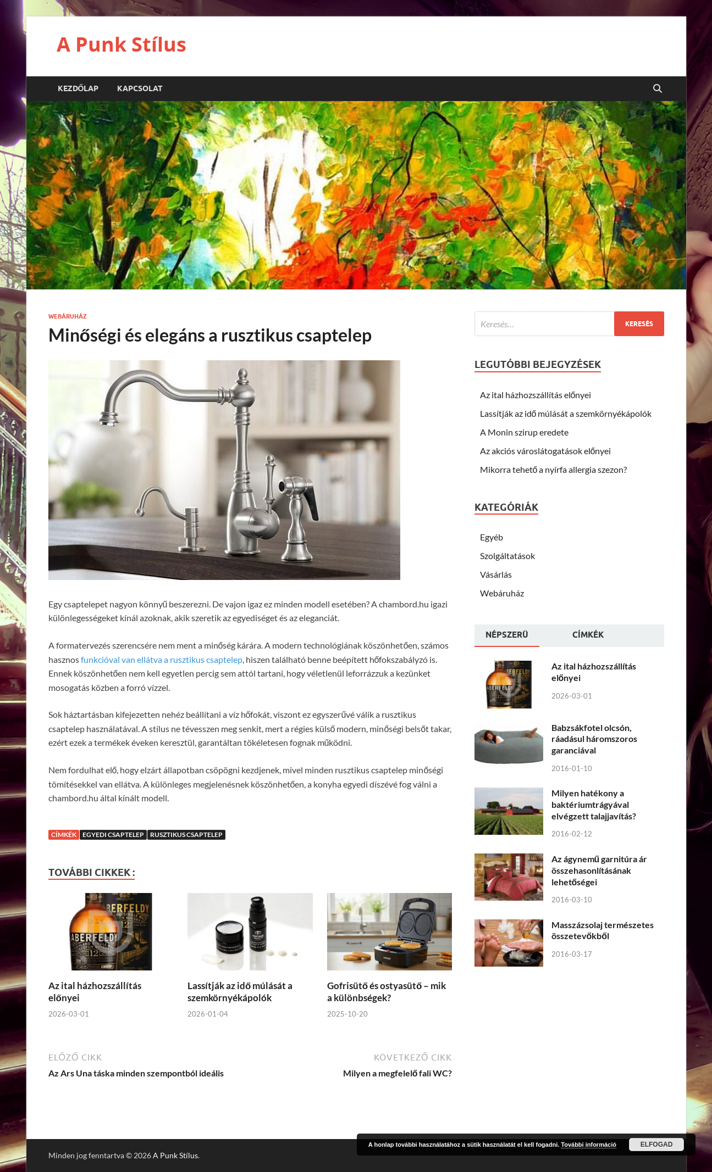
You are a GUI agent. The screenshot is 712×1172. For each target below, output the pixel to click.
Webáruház (67, 316)
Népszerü (506, 635)
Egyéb (491, 537)
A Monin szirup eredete (524, 432)
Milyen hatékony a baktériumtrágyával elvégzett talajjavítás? (593, 804)
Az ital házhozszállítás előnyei (536, 394)
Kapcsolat (140, 88)
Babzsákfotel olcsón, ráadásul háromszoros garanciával (594, 739)
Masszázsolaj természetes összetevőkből (602, 930)
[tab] (506, 636)
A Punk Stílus (121, 44)
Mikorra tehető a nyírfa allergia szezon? (553, 469)
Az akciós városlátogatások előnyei (545, 450)
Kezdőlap (78, 88)
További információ (588, 1144)
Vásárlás (496, 574)
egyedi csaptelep (113, 834)
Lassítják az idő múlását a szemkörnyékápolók (239, 991)
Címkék (588, 635)
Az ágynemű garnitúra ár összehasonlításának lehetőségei (599, 870)
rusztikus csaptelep (186, 834)
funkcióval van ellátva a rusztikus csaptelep (161, 659)
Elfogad (657, 1144)
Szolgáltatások (507, 555)
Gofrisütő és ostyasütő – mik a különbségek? (386, 991)
